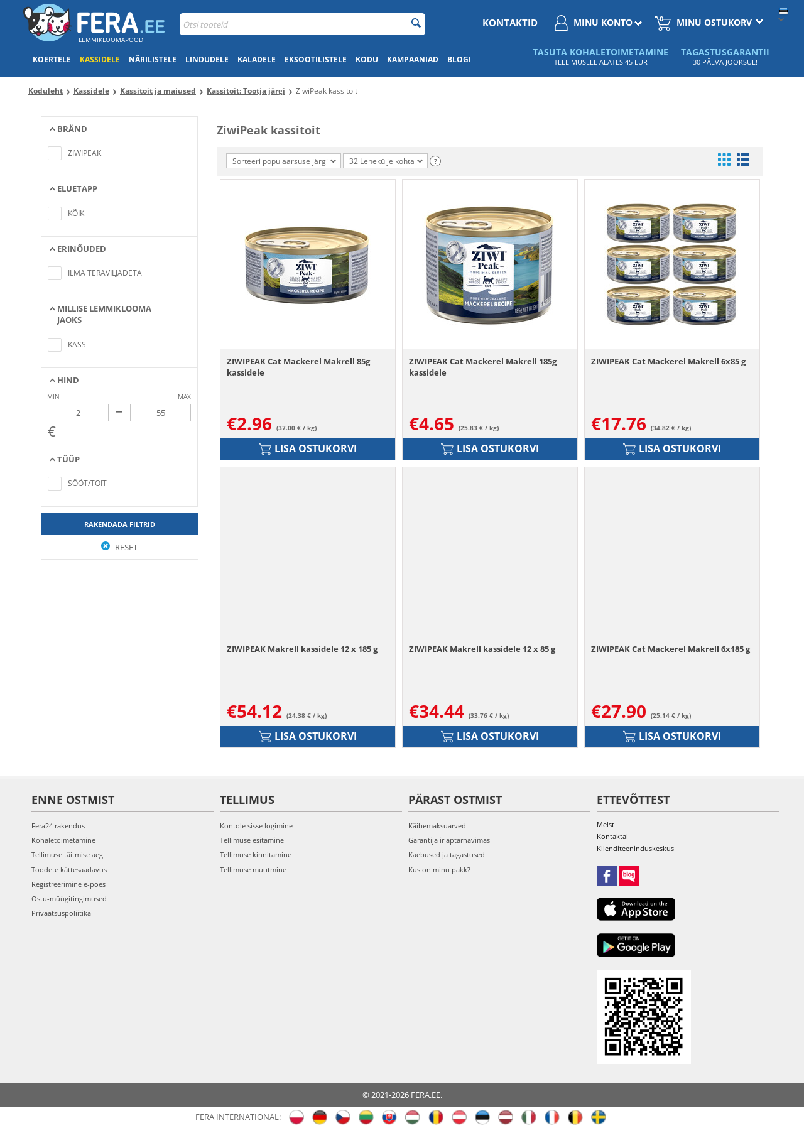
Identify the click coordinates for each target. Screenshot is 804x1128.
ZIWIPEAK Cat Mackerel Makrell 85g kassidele (298, 366)
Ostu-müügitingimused (69, 898)
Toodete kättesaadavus (69, 869)
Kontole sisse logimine (256, 825)
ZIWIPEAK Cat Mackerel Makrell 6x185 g (670, 648)
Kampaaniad (412, 59)
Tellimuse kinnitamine (255, 854)
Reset (119, 547)
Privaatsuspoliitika (61, 913)
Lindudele (207, 59)
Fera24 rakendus (58, 825)
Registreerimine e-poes (68, 884)
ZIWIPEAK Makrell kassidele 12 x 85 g (482, 648)
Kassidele (100, 59)
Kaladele (256, 59)
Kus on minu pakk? (439, 869)
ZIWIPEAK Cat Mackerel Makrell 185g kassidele (483, 366)
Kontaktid (510, 22)
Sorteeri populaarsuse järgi (284, 161)
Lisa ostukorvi (308, 448)
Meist (605, 824)
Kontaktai (612, 836)
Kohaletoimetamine (63, 840)
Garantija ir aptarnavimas (449, 840)
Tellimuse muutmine (253, 869)
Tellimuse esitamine (252, 840)
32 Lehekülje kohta (386, 161)
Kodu (367, 59)
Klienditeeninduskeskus (635, 848)
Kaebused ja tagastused (446, 854)
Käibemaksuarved (437, 825)
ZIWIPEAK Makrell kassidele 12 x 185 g (302, 648)
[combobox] (302, 24)
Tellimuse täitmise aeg (67, 854)
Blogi (459, 59)
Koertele (52, 59)
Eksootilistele (316, 59)
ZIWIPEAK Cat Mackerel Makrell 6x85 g (668, 361)
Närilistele (153, 59)
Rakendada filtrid (119, 524)
